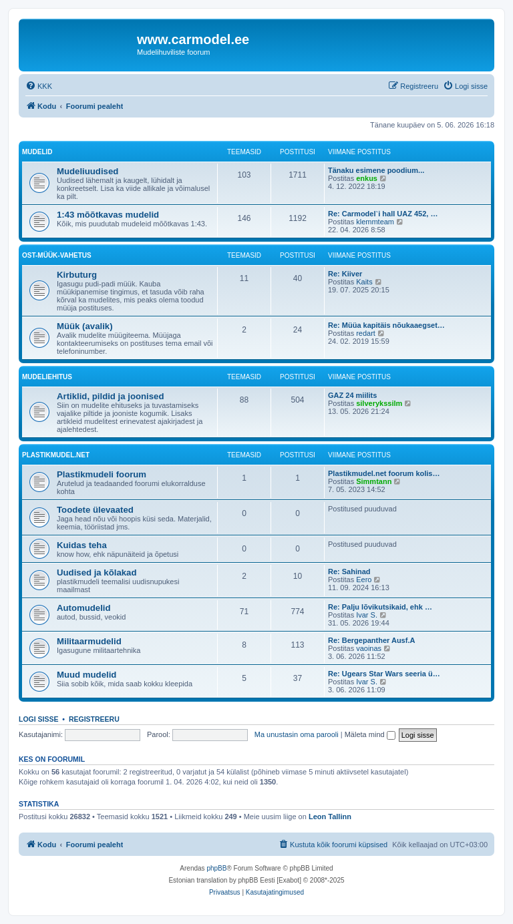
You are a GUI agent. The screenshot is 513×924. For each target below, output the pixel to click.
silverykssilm (379, 403)
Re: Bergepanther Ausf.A (371, 640)
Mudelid (37, 152)
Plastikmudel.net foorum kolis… (384, 473)
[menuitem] (38, 86)
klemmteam (375, 222)
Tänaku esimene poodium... (376, 170)
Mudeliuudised (87, 171)
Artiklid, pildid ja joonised (110, 396)
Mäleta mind (370, 734)
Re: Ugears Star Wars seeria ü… (384, 674)
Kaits (364, 282)
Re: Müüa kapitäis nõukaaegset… (386, 325)
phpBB (216, 868)
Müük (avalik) (85, 326)
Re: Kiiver (345, 274)
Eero (363, 579)
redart (365, 333)
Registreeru (94, 719)
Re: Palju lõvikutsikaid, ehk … (380, 607)
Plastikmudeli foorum (101, 474)
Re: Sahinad (349, 571)
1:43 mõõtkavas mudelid (108, 215)
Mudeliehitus (47, 377)
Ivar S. (366, 615)
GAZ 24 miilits (352, 395)
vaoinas (368, 648)
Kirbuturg (77, 275)
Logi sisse (39, 719)
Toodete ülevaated (95, 510)
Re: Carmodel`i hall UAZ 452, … (383, 214)
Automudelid (84, 608)
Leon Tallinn (330, 817)
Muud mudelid (86, 675)
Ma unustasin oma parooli (296, 734)
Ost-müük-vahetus (57, 255)
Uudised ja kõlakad (96, 572)
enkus (366, 178)
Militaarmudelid (89, 641)
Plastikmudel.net (56, 455)
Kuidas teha (82, 545)
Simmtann (373, 481)
